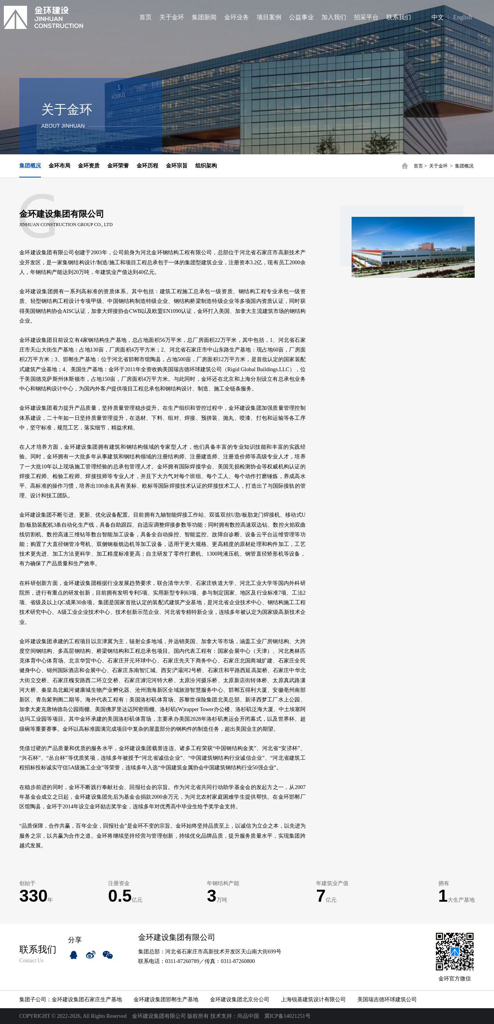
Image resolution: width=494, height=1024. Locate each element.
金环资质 (89, 166)
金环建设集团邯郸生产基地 (166, 999)
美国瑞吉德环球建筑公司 (387, 999)
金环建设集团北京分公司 (239, 999)
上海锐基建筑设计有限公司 (313, 999)
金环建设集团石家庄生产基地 (87, 999)
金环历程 (147, 166)
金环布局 (59, 166)
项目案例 (269, 17)
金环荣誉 (118, 166)
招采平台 (366, 17)
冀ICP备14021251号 (287, 1016)
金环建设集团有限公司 (159, 1016)
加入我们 (333, 17)
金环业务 (236, 17)
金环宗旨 (177, 166)
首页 (145, 17)
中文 (432, 17)
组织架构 (206, 166)
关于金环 (171, 17)
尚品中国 (248, 1016)
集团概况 (464, 166)
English (462, 17)
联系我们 (398, 17)
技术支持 (221, 1016)
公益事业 (301, 17)
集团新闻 (204, 17)
